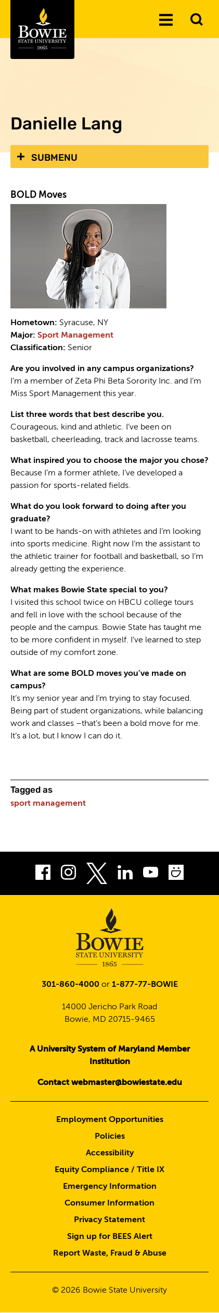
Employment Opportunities (109, 1120)
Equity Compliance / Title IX (109, 1170)
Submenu (54, 157)
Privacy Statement (109, 1220)
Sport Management (75, 335)
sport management (48, 803)
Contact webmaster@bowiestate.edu (109, 1083)
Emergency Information (110, 1187)
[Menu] (166, 20)
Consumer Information (109, 1203)
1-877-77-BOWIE (145, 985)
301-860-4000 (70, 985)
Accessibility (110, 1153)
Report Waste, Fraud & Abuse (109, 1253)
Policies (110, 1136)
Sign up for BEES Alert (109, 1237)
